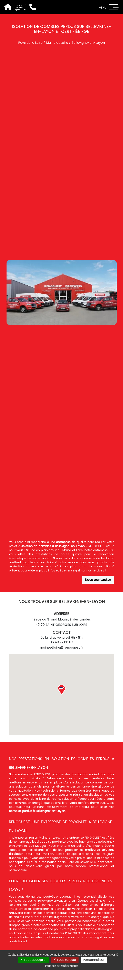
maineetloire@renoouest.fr (61, 647)
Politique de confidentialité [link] (61, 965)
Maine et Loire (57, 42)
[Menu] (114, 7)
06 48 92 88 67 (61, 642)
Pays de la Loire (30, 42)
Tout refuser (64, 959)
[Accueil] (7, 7)
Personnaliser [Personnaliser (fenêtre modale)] (94, 959)
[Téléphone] (31, 7)
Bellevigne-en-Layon (88, 42)
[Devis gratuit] (18, 7)
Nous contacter (98, 579)
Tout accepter (33, 959)
